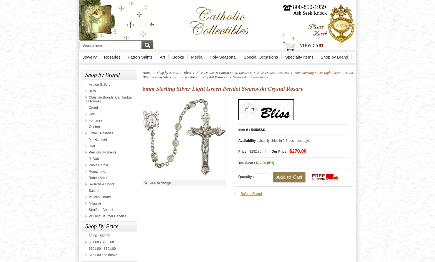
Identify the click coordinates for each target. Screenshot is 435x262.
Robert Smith (98, 178)
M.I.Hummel (98, 140)
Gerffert (94, 127)
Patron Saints (140, 57)
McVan (94, 159)
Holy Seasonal (223, 57)
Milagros (95, 203)
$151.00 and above (103, 255)
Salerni (94, 191)
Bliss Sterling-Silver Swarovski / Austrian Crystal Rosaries (185, 77)
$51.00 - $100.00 (101, 242)
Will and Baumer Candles (107, 216)
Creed (93, 108)
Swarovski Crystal (102, 184)
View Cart (312, 45)
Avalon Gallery (99, 85)
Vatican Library (100, 197)
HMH (92, 146)
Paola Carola (98, 165)
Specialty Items (299, 57)
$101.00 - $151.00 (102, 249)
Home (147, 72)
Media (197, 57)
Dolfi (92, 114)
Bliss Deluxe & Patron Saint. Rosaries (224, 72)
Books (178, 57)
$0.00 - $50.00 (99, 236)
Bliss (92, 91)
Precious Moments (102, 152)
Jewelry (90, 57)
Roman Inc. (97, 171)
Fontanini (95, 120)
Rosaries (112, 57)
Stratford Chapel (101, 210)
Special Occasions (261, 57)
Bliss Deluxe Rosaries (273, 72)
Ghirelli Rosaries (101, 133)
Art (162, 57)
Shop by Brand (334, 57)
